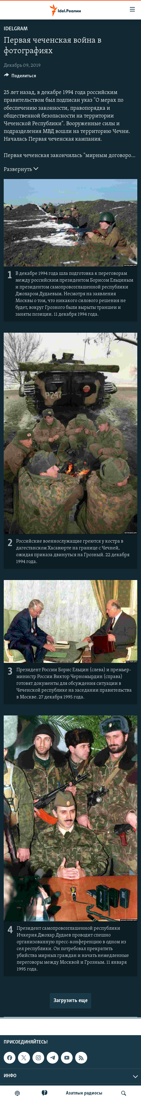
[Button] (20, 77)
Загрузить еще (70, 1001)
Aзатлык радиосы (84, 1093)
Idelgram (16, 29)
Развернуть (21, 169)
